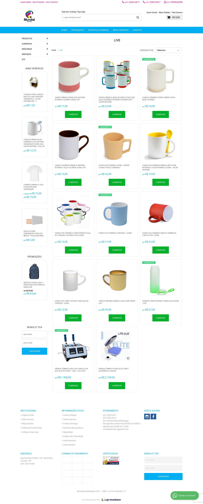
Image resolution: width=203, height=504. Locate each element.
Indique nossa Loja (30, 432)
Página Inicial (28, 415)
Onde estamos (69, 440)
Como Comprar (70, 415)
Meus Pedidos (38, 2)
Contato (137, 30)
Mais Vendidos (121, 30)
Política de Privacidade (73, 436)
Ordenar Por (146, 50)
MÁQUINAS (27, 49)
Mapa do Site (27, 423)
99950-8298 (175, 2)
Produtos (27, 38)
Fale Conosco (52, 2)
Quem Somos (25, 2)
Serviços (26, 54)
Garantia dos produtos (73, 427)
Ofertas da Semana (98, 30)
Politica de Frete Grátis (32, 427)
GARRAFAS (27, 43)
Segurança (68, 432)
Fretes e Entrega (70, 423)
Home (64, 30)
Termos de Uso (69, 419)
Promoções (77, 30)
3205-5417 (153, 2)
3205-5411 (132, 2)
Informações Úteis (73, 410)
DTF (23, 59)
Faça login (81, 11)
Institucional (28, 410)
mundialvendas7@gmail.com (115, 429)
